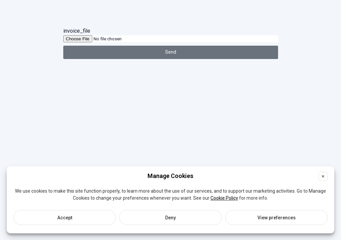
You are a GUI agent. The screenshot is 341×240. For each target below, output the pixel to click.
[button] (323, 176)
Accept (64, 217)
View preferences (276, 217)
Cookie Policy (224, 198)
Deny (170, 217)
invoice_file (76, 31)
